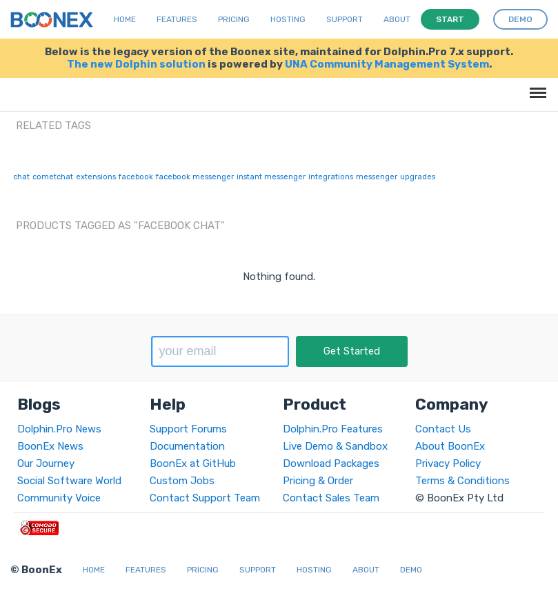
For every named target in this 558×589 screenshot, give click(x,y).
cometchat (52, 176)
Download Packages (331, 463)
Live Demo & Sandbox (335, 446)
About (396, 19)
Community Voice (59, 498)
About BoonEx (450, 446)
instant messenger (271, 176)
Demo (411, 570)
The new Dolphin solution (136, 64)
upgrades (417, 176)
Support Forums (188, 429)
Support (344, 19)
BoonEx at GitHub (193, 463)
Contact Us (443, 429)
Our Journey (45, 463)
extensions (96, 176)
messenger (376, 176)
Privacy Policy (448, 463)
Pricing (234, 19)
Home (125, 19)
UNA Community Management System (387, 64)
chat (21, 176)
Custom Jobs (182, 481)
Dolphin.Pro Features (333, 429)
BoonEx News (50, 446)
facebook (136, 176)
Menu (535, 86)
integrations (330, 176)
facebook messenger (195, 176)
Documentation (187, 446)
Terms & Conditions (462, 481)
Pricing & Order (318, 481)
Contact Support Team (205, 498)
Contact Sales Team (331, 498)
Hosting (288, 19)
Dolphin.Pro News (59, 429)
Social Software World (69, 481)
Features (177, 19)
